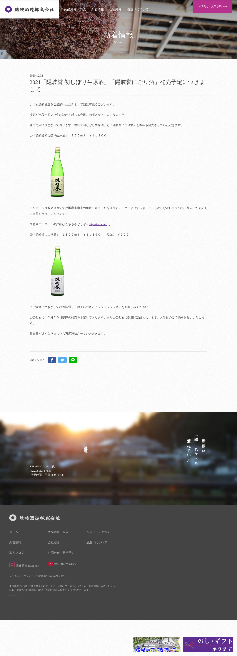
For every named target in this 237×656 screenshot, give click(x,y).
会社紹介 (115, 9)
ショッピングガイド (99, 568)
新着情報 (97, 9)
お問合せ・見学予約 (61, 588)
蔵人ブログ (16, 588)
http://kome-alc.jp (99, 224)
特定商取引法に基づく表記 (50, 612)
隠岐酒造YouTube (62, 599)
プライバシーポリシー (21, 612)
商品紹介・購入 (75, 9)
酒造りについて (138, 9)
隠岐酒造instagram (24, 600)
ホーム (13, 568)
